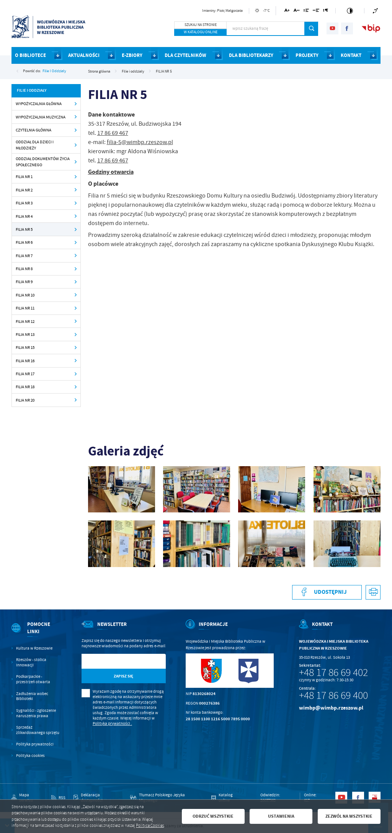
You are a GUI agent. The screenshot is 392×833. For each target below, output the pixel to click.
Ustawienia (281, 816)
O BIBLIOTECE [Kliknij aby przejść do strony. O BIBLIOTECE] (30, 55)
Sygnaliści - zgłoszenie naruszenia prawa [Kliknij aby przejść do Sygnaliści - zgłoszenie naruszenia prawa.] (36, 713)
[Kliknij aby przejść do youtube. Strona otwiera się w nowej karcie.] (332, 28)
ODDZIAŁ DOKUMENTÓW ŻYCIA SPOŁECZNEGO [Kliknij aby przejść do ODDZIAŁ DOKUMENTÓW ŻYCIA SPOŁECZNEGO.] (43, 162)
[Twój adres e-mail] (112, 661)
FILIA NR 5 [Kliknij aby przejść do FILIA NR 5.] (24, 229)
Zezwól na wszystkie (348, 816)
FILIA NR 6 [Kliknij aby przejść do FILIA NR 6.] (24, 242)
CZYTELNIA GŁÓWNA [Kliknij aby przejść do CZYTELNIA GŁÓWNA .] (33, 130)
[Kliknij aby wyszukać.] (311, 29)
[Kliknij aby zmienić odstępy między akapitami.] (326, 12)
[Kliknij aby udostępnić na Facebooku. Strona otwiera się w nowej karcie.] (327, 592)
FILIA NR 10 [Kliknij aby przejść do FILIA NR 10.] (25, 295)
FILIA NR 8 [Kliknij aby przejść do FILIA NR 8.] (24, 268)
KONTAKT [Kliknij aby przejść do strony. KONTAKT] (351, 55)
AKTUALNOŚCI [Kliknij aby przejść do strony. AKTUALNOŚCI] (84, 55)
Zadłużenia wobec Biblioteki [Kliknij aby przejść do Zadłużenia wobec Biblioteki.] (32, 696)
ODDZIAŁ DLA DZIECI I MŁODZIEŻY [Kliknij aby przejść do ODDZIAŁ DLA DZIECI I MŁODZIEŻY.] (35, 145)
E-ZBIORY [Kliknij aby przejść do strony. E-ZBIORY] (132, 55)
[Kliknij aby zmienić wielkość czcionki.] (287, 12)
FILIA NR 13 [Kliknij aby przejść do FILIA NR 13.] (25, 334)
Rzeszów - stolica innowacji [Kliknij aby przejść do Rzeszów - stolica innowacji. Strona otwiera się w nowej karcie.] (31, 662)
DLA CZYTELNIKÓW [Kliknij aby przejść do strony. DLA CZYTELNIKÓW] (185, 55)
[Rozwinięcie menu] (36, 633)
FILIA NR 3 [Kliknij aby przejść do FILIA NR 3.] (24, 203)
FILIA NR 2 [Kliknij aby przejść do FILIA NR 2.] (24, 190)
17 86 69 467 (112, 133)
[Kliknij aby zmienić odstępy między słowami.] (316, 12)
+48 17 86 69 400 (333, 695)
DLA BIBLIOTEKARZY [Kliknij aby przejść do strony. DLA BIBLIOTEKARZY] (251, 55)
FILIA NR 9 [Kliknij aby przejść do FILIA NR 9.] (24, 281)
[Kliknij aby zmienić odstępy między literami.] (296, 12)
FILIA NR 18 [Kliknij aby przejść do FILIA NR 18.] (25, 386)
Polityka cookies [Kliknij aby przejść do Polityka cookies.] (30, 755)
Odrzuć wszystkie (213, 816)
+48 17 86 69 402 (333, 672)
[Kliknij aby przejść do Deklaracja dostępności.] (98, 797)
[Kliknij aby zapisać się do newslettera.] (124, 676)
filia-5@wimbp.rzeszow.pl (140, 142)
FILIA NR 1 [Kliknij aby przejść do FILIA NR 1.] (24, 176)
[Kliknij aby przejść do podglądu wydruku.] (373, 592)
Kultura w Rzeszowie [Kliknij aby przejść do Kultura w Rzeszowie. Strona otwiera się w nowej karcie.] (34, 648)
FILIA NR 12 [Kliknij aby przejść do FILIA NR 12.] (25, 321)
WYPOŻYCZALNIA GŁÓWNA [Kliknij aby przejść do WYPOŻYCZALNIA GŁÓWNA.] (39, 103)
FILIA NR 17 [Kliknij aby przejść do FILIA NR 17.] (25, 373)
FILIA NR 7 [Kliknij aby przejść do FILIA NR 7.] (24, 255)
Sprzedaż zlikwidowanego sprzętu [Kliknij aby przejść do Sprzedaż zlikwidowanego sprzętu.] (37, 730)
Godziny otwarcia (111, 172)
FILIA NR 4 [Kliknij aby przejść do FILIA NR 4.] (24, 216)
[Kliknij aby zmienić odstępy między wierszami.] (306, 12)
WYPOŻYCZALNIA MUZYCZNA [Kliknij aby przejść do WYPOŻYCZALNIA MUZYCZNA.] (40, 117)
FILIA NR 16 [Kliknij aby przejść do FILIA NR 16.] (25, 360)
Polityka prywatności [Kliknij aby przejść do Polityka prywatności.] (35, 744)
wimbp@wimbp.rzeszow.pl (331, 707)
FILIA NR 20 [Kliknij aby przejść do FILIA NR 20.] (25, 400)
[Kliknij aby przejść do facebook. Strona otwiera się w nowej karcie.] (347, 28)
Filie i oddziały (54, 70)
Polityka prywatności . (112, 723)
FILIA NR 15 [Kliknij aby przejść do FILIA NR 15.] (25, 347)
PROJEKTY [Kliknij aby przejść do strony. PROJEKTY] (307, 55)
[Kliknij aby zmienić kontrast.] (349, 10)
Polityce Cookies (150, 825)
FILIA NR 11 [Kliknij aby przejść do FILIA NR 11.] (25, 308)
